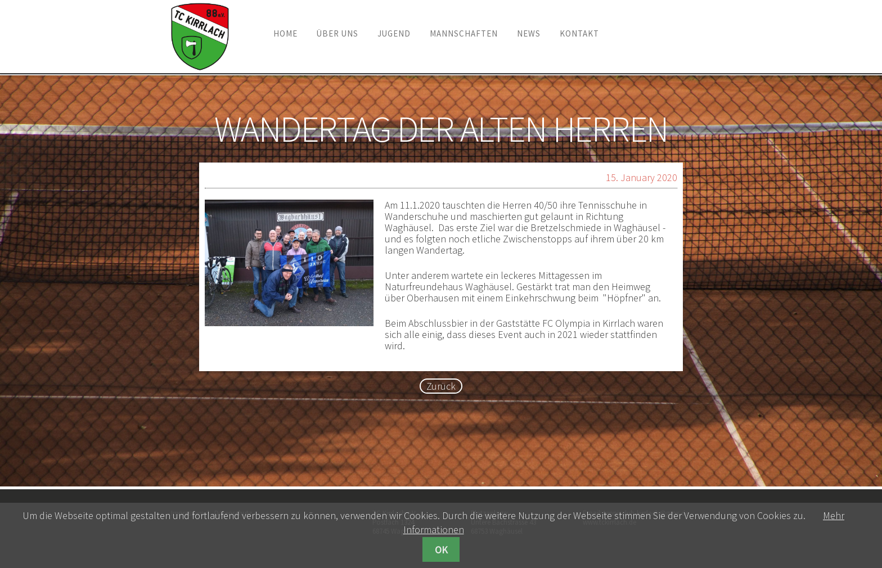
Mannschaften (464, 33)
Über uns (337, 33)
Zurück (441, 386)
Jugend (394, 33)
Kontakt (579, 33)
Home (285, 33)
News (529, 33)
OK (441, 549)
